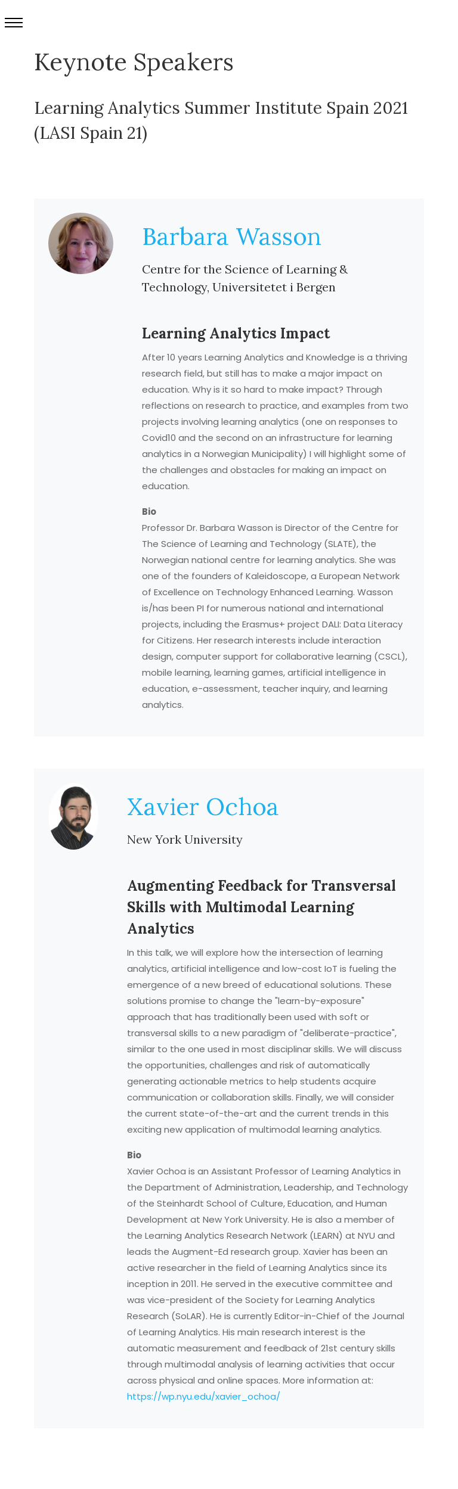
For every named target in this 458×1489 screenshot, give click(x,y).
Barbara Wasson (231, 236)
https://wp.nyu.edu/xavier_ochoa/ (203, 1396)
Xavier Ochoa (203, 806)
